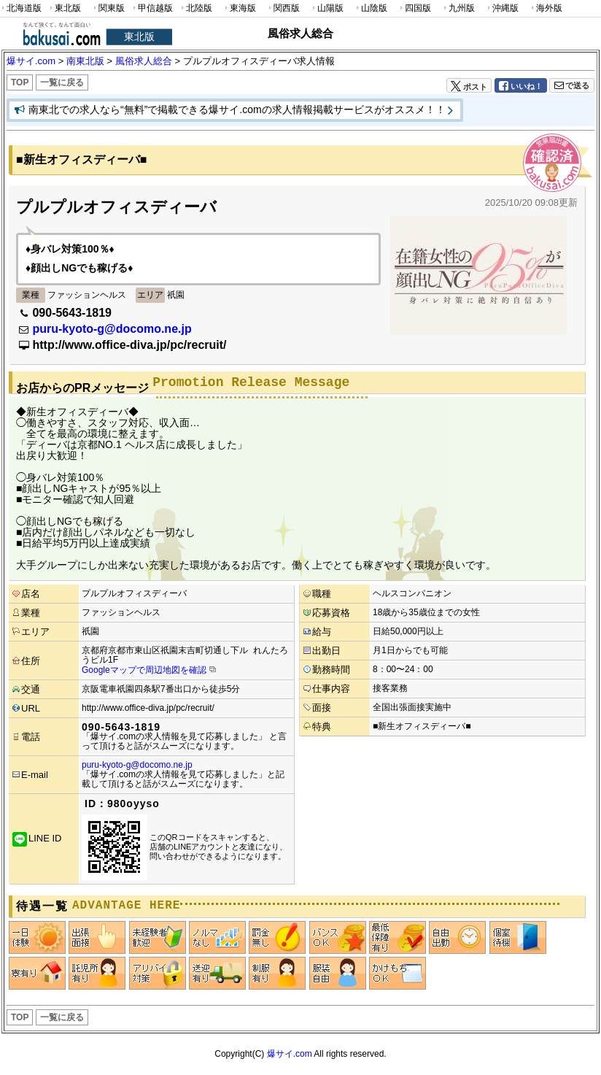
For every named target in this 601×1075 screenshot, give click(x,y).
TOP (19, 82)
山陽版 (327, 8)
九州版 (458, 8)
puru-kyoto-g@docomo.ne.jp (111, 329)
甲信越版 (152, 8)
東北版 (64, 8)
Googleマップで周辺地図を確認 (144, 670)
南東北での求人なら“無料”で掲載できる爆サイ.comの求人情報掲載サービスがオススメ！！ (237, 109)
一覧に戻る (62, 82)
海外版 (545, 8)
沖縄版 (502, 8)
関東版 (108, 8)
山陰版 (370, 8)
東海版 (239, 8)
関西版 (283, 8)
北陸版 (195, 8)
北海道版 (21, 8)
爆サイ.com (289, 1054)
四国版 (414, 8)
